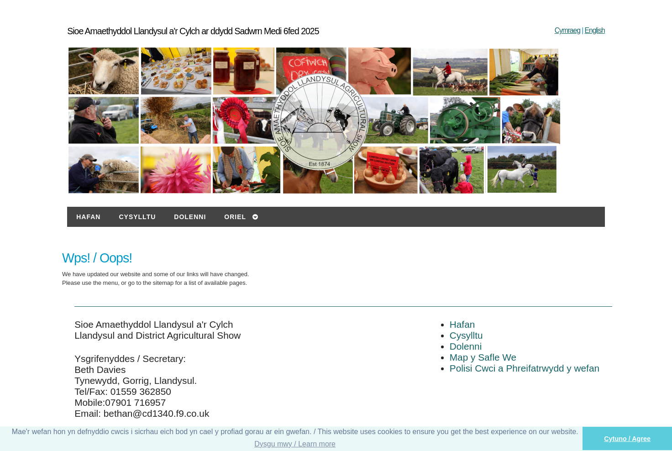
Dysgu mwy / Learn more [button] (295, 444)
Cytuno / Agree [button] (627, 438)
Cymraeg (567, 30)
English (595, 30)
